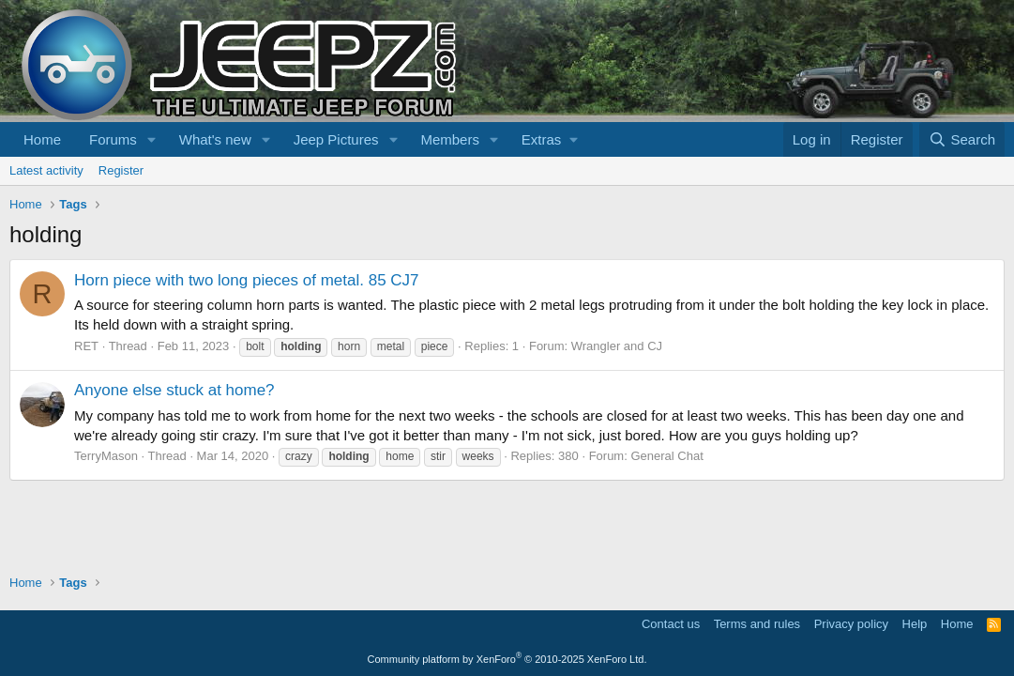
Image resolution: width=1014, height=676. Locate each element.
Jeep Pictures (336, 139)
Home (42, 139)
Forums (113, 139)
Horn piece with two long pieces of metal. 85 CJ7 (246, 280)
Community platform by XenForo (507, 659)
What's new (215, 139)
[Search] (962, 139)
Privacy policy (851, 624)
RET (86, 346)
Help (915, 624)
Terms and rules (757, 624)
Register (121, 170)
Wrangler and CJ (616, 346)
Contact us (671, 624)
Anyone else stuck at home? (174, 390)
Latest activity (46, 170)
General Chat (666, 456)
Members (449, 139)
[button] (152, 139)
